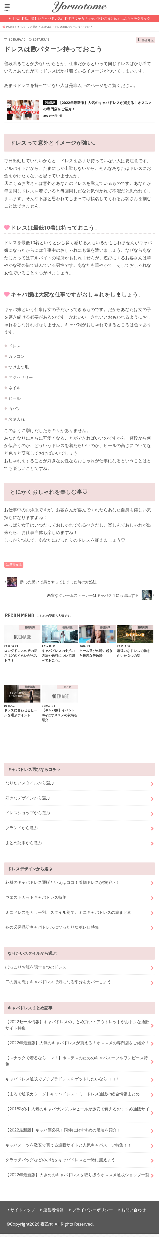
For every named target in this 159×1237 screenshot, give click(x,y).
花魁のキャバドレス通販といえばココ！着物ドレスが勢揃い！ (62, 886)
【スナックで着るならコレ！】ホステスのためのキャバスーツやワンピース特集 (76, 1064)
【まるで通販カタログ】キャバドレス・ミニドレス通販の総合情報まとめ (72, 1097)
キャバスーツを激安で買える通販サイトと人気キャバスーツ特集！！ (68, 1148)
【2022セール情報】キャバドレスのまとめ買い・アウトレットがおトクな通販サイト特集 (77, 1028)
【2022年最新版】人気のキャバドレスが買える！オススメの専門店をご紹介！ (77, 1046)
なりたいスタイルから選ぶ (29, 786)
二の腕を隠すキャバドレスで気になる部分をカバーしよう (58, 985)
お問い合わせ (133, 1213)
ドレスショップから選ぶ (27, 816)
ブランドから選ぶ (21, 831)
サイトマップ (22, 1213)
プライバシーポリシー (92, 1213)
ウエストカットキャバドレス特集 (35, 900)
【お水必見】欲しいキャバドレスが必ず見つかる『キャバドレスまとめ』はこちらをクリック (80, 18)
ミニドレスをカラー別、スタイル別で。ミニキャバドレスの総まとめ (68, 915)
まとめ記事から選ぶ (23, 846)
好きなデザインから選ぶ (27, 801)
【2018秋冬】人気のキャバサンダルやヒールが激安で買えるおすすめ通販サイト (77, 1115)
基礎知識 (15, 568)
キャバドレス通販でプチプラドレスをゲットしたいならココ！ (62, 1082)
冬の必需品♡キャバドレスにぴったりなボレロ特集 (52, 930)
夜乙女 (46, 1227)
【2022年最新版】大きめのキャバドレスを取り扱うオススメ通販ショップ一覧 (77, 1178)
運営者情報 (53, 1213)
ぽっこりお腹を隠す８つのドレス (35, 970)
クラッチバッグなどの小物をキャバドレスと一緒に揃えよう (60, 1163)
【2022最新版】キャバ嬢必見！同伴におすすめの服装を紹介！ (63, 1133)
